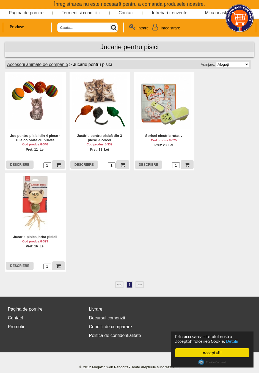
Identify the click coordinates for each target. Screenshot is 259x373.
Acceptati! (212, 353)
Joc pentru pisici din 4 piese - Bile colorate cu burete (35, 138)
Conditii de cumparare (110, 326)
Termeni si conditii (79, 12)
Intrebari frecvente (169, 12)
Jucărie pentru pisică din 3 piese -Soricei (99, 138)
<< (119, 285)
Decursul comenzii (107, 318)
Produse (13, 26)
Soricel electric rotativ (164, 136)
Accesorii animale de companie (37, 64)
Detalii (232, 341)
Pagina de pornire (26, 12)
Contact (126, 12)
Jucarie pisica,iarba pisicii (35, 237)
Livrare (95, 309)
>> (139, 285)
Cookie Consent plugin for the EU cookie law (212, 362)
